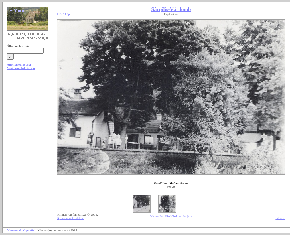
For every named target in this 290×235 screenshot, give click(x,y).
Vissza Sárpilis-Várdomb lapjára (171, 216)
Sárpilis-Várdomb (171, 9)
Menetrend (14, 230)
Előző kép (63, 14)
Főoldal (280, 218)
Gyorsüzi (29, 230)
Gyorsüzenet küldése (70, 218)
